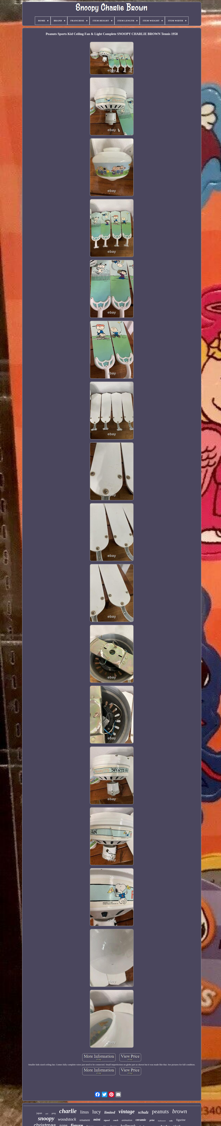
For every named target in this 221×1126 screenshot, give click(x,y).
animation (127, 1120)
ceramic (141, 1120)
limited (109, 1112)
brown (179, 1111)
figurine (180, 1120)
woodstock (67, 1119)
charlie (68, 1111)
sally (171, 1121)
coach (115, 1120)
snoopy (46, 1118)
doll (46, 1114)
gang (54, 1113)
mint (96, 1119)
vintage (127, 1111)
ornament (85, 1120)
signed (107, 1120)
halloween (162, 1121)
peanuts (160, 1111)
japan (39, 1113)
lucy (96, 1111)
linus (84, 1111)
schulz (143, 1112)
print (152, 1120)
